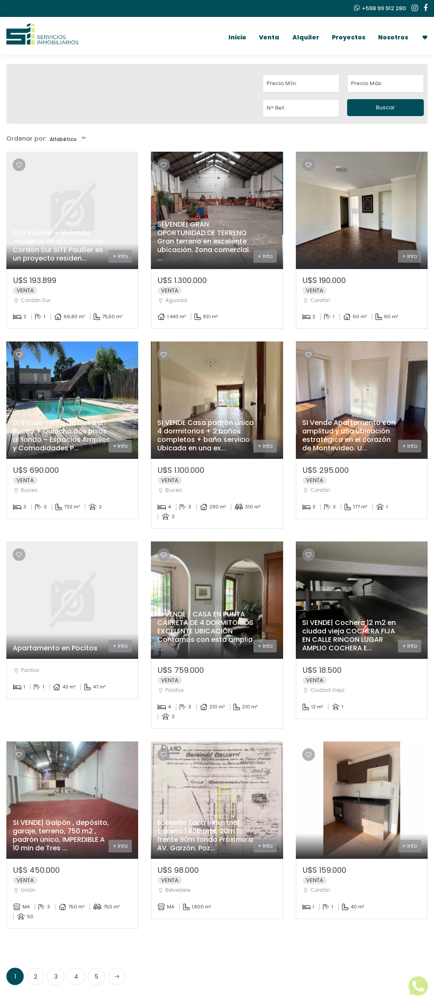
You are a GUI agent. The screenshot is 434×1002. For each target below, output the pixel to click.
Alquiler (305, 37)
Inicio (236, 37)
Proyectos (348, 37)
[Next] (116, 976)
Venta (268, 37)
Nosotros (393, 37)
